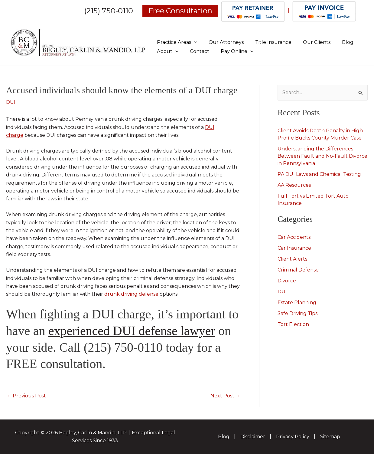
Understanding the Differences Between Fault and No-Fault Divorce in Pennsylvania (322, 156)
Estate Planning (297, 302)
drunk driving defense (131, 294)
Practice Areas (176, 42)
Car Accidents (294, 237)
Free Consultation (180, 10)
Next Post (225, 395)
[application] (193, 42)
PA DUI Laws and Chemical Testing (319, 174)
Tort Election (293, 324)
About (166, 51)
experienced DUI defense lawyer (131, 331)
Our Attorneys (223, 42)
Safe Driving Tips (297, 313)
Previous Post (26, 395)
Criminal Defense (298, 270)
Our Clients (310, 42)
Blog (339, 42)
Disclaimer (252, 436)
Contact (197, 51)
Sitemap (330, 436)
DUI (10, 102)
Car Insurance (294, 248)
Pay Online (232, 51)
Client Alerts (292, 259)
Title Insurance (269, 42)
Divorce (287, 281)
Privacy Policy (292, 436)
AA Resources (294, 185)
